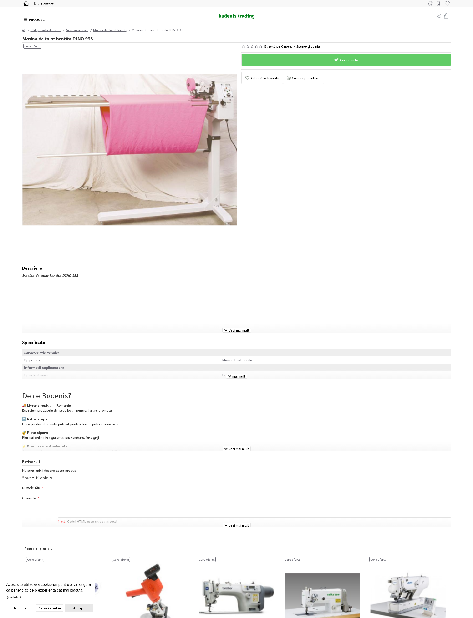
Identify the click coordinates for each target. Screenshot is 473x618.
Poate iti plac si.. (38, 529)
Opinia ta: (29, 486)
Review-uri (31, 448)
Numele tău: (31, 474)
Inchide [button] (20, 608)
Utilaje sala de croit (46, 29)
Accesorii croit (77, 29)
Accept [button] (79, 608)
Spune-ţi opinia (308, 46)
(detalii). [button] (14, 597)
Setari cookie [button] (49, 608)
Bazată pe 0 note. (278, 46)
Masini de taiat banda (110, 29)
